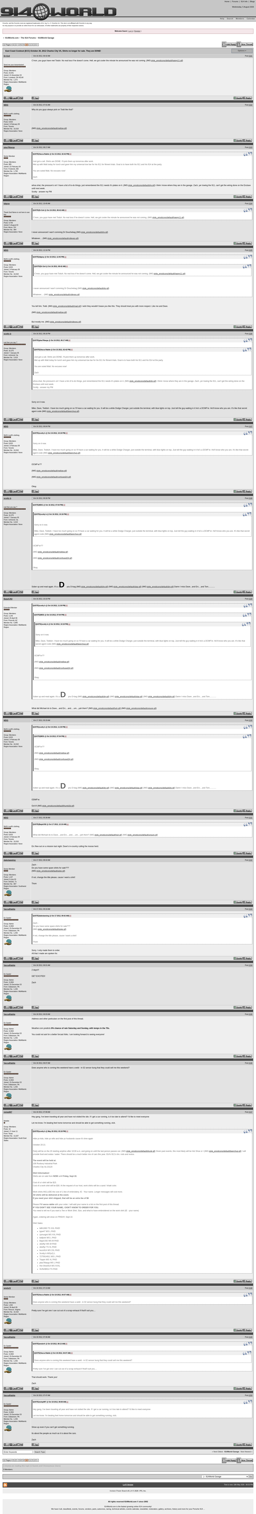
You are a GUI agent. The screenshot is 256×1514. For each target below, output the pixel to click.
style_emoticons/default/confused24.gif (53, 477)
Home (226, 1)
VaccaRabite (9, 909)
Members (240, 19)
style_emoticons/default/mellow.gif (51, 128)
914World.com (12, 38)
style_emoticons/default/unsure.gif (141, 708)
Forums (235, 1)
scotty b (7, 334)
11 (30, 45)
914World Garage (46, 38)
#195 (250, 1014)
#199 (250, 1337)
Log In (130, 31)
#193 (250, 909)
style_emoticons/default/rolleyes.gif (63, 238)
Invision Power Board (118, 1491)
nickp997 (8, 1112)
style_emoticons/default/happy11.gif (166, 60)
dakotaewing (10, 860)
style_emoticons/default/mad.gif (66, 306)
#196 (250, 1063)
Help (222, 19)
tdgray (7, 203)
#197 (250, 1112)
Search (230, 19)
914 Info (244, 1)
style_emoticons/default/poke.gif (50, 871)
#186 (250, 334)
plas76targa (9, 147)
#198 (250, 1288)
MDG (6, 105)
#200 (250, 1395)
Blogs (252, 1)
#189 (250, 599)
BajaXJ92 (8, 599)
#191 (250, 818)
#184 (250, 203)
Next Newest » (246, 1452)
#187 (250, 426)
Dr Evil (7, 56)
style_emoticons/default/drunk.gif (140, 1151)
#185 (250, 250)
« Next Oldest (217, 1452)
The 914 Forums (28, 38)
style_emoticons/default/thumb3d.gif (57, 806)
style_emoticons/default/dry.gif (141, 185)
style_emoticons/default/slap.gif (127, 587)
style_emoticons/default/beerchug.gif (63, 411)
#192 (250, 860)
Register (137, 31)
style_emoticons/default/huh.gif (106, 708)
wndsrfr (7, 1288)
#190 (250, 720)
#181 (250, 56)
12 (34, 45)
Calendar (251, 19)
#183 (250, 147)
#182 (250, 105)
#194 (250, 965)
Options (241, 51)
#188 (250, 498)
